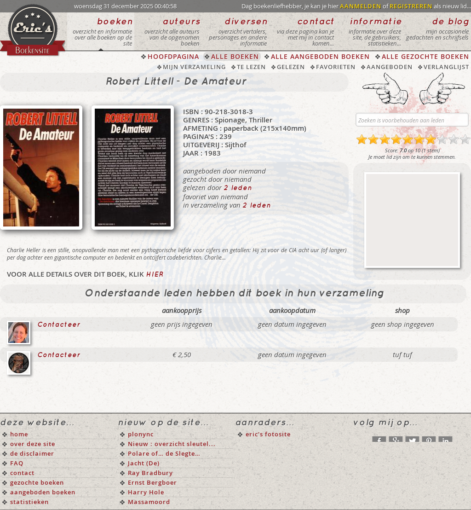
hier (154, 275)
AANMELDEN (360, 6)
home (19, 434)
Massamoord (149, 502)
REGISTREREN (411, 6)
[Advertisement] (412, 220)
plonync (141, 434)
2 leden (238, 188)
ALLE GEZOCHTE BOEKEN (425, 56)
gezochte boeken (37, 482)
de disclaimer (32, 453)
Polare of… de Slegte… (164, 453)
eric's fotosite (268, 434)
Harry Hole (146, 492)
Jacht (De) (144, 463)
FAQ (16, 463)
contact (22, 473)
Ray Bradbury (150, 473)
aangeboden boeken (42, 492)
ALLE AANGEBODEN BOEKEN (320, 56)
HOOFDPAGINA (173, 56)
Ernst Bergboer (152, 482)
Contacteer (58, 325)
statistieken (29, 502)
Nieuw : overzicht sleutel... (172, 444)
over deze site (32, 444)
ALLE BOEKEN (235, 56)
